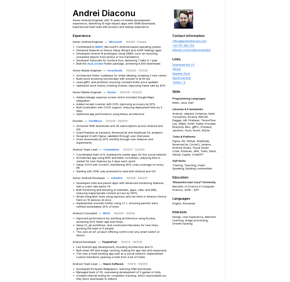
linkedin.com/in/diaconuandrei (191, 49)
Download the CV (183, 64)
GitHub (176, 69)
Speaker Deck (181, 73)
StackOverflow (181, 77)
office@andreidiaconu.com (189, 41)
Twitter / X (178, 82)
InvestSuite (115, 70)
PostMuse (95, 120)
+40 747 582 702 (183, 45)
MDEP (99, 46)
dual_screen (95, 63)
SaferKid (116, 178)
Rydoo (112, 92)
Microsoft (115, 41)
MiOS (106, 213)
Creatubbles (111, 149)
